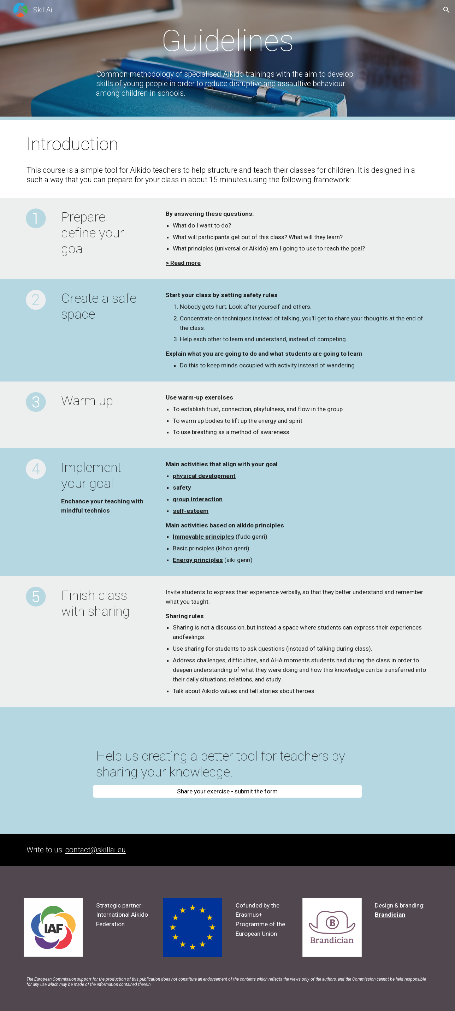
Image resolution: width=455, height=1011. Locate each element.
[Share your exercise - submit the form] (227, 791)
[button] (446, 9)
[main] (227, 40)
